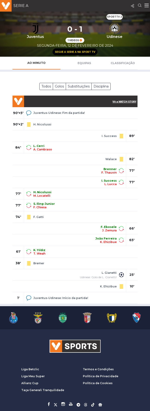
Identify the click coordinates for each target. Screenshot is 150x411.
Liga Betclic (30, 369)
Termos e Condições (98, 369)
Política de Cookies (97, 383)
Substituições (79, 86)
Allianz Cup (29, 383)
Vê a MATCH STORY (124, 101)
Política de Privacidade (100, 376)
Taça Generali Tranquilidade (42, 390)
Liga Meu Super (33, 376)
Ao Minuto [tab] (36, 63)
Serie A (20, 5)
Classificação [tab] (123, 63)
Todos (46, 86)
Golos (59, 86)
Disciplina (101, 86)
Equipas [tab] (84, 63)
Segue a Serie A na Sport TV (75, 51)
